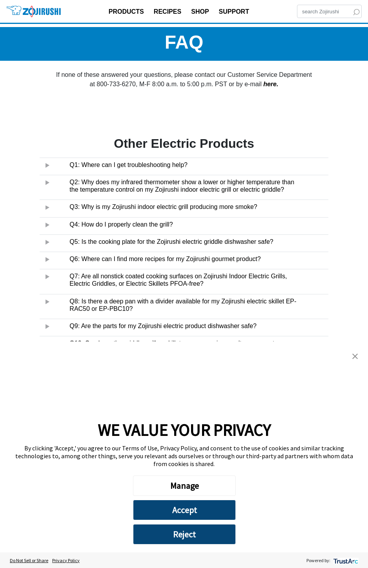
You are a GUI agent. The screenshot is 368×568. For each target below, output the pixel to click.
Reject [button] (184, 534)
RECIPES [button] (168, 11)
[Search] (329, 11)
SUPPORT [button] (235, 11)
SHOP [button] (201, 11)
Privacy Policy (66, 560)
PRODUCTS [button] (127, 11)
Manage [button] (184, 485)
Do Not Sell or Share (29, 560)
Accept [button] (184, 509)
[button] (355, 356)
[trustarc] (345, 560)
